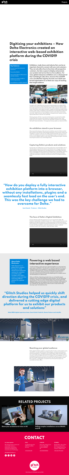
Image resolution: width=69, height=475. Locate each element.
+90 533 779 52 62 (58, 450)
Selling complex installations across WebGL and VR (51, 426)
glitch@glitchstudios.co (10, 452)
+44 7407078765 (44, 450)
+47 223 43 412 (28, 450)
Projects (64, 2)
